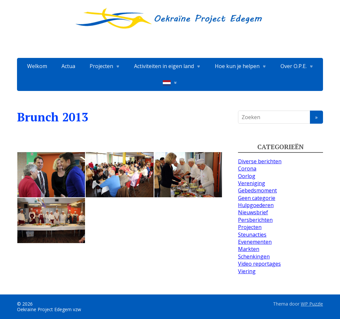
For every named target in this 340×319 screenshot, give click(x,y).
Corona (247, 168)
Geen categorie (256, 198)
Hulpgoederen (256, 205)
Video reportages (259, 263)
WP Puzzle (312, 304)
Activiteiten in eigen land (164, 66)
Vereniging (251, 183)
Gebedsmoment (257, 190)
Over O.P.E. (293, 66)
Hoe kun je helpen (237, 66)
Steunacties (252, 234)
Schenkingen (254, 256)
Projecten (101, 66)
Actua (68, 66)
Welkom (37, 66)
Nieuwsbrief (253, 212)
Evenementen (255, 241)
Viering (247, 271)
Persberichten (255, 219)
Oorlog (246, 176)
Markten (248, 249)
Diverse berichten (259, 161)
